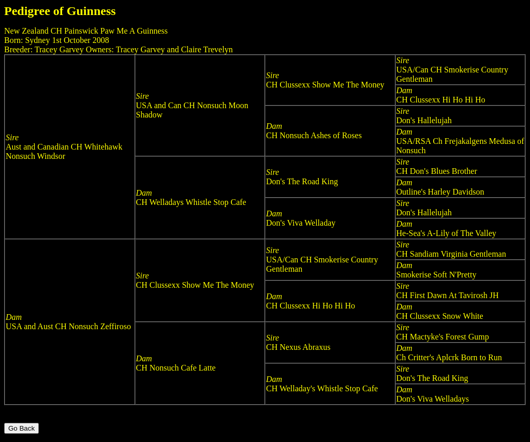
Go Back (21, 428)
